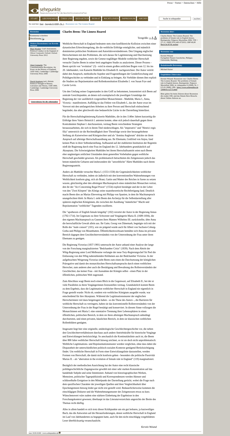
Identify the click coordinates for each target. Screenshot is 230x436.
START (34, 18)
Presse (170, 3)
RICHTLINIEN (111, 18)
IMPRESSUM (128, 18)
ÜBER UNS (66, 18)
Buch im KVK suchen (169, 44)
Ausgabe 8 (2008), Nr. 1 (54, 24)
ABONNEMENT (50, 18)
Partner (178, 3)
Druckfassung (37, 38)
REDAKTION (82, 18)
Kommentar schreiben (39, 35)
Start (41, 24)
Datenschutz (189, 3)
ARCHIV (143, 18)
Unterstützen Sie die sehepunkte (44, 102)
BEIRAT (96, 18)
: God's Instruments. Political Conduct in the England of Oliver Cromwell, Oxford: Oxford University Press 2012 (44, 52)
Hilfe (199, 3)
